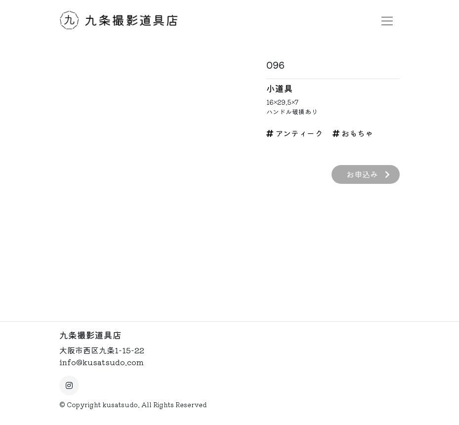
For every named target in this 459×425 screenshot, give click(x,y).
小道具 (279, 88)
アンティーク (294, 133)
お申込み (368, 174)
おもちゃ (353, 133)
